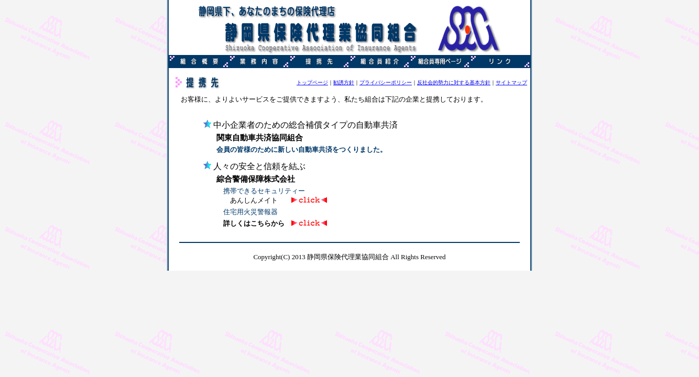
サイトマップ (511, 82)
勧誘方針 (343, 82)
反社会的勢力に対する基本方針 (453, 82)
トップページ (312, 82)
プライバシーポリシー (385, 82)
